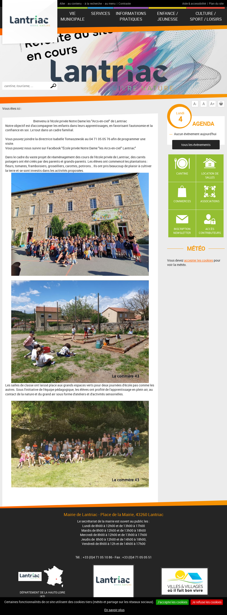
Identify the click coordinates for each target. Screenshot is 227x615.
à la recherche (93, 3)
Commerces (182, 201)
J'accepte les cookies (172, 602)
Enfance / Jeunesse (167, 16)
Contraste (125, 3)
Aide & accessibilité (194, 3)
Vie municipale (73, 16)
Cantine (182, 173)
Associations (209, 201)
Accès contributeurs (210, 231)
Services (100, 13)
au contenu (75, 3)
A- (195, 103)
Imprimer (222, 103)
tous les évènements (195, 144)
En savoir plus (114, 610)
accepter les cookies (198, 260)
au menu (110, 3)
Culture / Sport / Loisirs (206, 16)
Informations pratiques (131, 16)
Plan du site (216, 3)
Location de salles (210, 175)
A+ (212, 103)
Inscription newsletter (182, 231)
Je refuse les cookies (206, 602)
